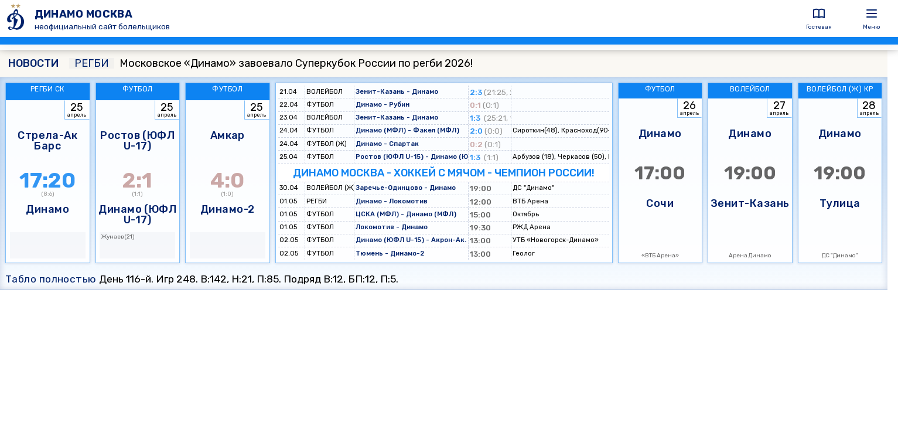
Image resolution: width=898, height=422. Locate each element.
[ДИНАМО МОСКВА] (17, 18)
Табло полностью (51, 279)
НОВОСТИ (33, 63)
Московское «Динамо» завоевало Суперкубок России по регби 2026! (271, 63)
